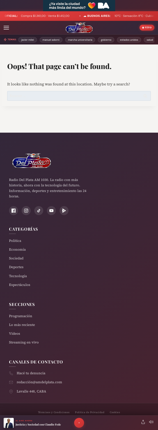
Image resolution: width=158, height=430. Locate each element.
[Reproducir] (79, 423)
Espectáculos (19, 284)
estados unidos (129, 39)
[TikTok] (38, 210)
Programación (20, 316)
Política (15, 240)
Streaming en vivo (24, 342)
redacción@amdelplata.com (39, 382)
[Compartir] (143, 423)
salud (150, 39)
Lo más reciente (22, 324)
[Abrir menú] (6, 27)
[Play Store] (64, 210)
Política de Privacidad (89, 412)
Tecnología (18, 276)
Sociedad (16, 258)
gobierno (106, 39)
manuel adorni (51, 39)
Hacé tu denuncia (31, 373)
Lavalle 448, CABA (31, 391)
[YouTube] (51, 210)
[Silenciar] (151, 423)
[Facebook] (13, 210)
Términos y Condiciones (54, 412)
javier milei (27, 39)
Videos (14, 333)
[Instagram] (26, 210)
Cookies (115, 412)
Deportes (16, 267)
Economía (17, 249)
